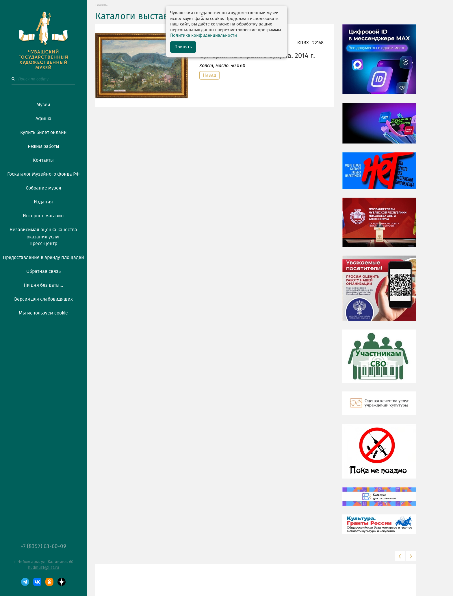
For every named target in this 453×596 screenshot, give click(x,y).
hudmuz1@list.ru (43, 568)
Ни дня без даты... (43, 285)
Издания (43, 202)
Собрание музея (43, 188)
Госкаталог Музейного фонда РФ (43, 174)
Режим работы (43, 146)
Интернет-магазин (43, 216)
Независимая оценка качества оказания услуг (43, 232)
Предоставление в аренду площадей (43, 257)
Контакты (43, 160)
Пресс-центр (43, 243)
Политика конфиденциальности (203, 35)
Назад (209, 75)
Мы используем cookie (43, 313)
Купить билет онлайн (43, 132)
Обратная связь (43, 271)
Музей (43, 104)
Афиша (43, 118)
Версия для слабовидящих (43, 299)
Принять (183, 47)
